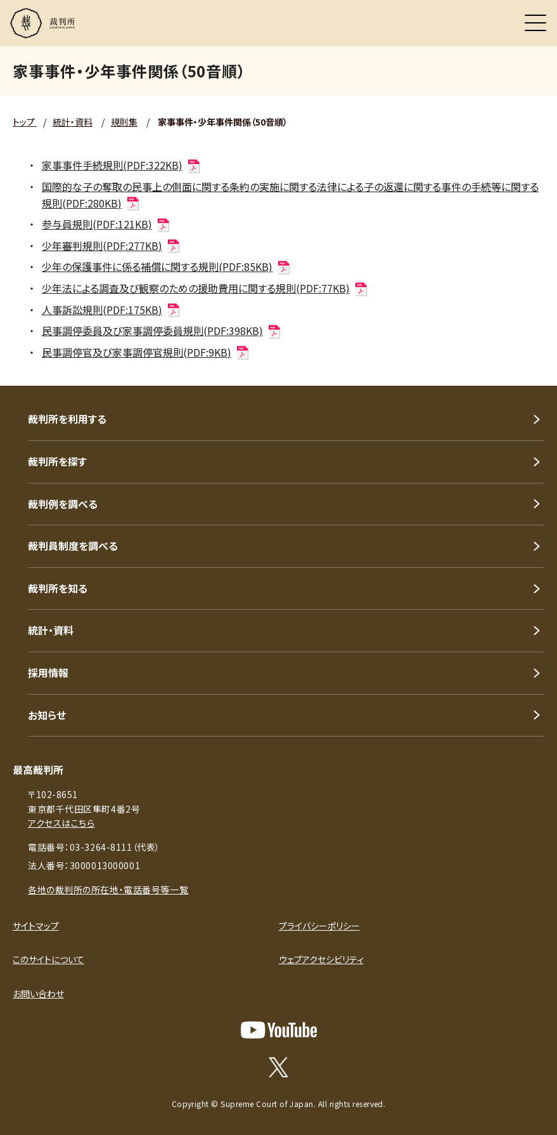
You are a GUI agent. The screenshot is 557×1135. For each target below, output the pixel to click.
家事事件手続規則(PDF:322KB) (122, 165)
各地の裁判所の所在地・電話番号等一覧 (108, 889)
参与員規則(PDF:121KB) (106, 224)
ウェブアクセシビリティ (321, 959)
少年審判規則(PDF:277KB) (111, 245)
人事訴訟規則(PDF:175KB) (111, 309)
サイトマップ (36, 925)
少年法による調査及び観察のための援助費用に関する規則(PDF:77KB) (205, 288)
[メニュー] (535, 22)
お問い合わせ (38, 993)
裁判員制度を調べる (73, 545)
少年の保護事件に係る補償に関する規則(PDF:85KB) (166, 266)
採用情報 (48, 672)
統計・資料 (73, 121)
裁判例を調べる (63, 503)
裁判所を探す (57, 461)
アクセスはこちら (61, 823)
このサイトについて (48, 959)
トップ (25, 121)
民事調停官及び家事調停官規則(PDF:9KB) (146, 352)
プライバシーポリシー (319, 925)
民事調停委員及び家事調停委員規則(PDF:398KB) (162, 330)
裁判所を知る (57, 588)
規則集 (124, 121)
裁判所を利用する (67, 418)
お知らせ (47, 715)
